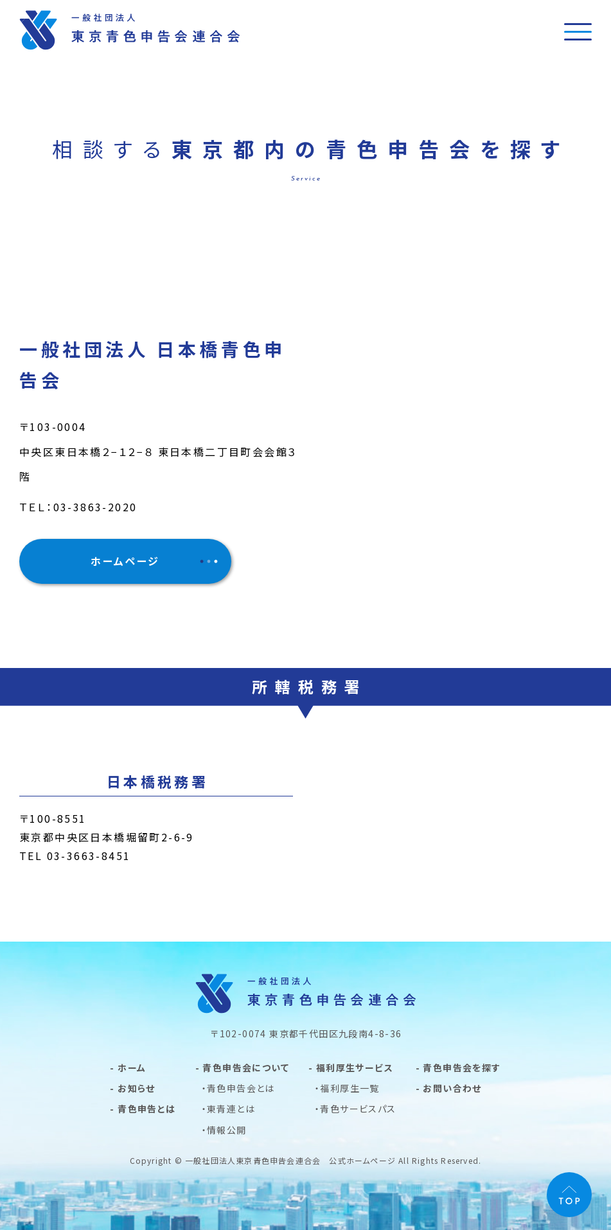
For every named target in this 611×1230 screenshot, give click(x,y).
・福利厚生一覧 (347, 1088)
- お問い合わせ (449, 1088)
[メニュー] (578, 31)
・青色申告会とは (238, 1088)
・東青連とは (228, 1108)
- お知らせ (132, 1088)
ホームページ (125, 560)
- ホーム (128, 1067)
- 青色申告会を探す (458, 1067)
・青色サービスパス (355, 1108)
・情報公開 (224, 1129)
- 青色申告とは (142, 1108)
